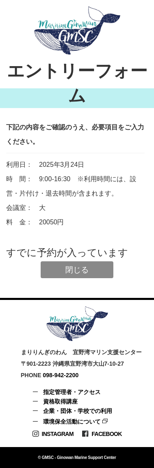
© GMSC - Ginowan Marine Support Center (77, 457)
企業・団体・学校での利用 (77, 411)
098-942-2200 (60, 375)
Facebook (102, 433)
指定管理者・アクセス (72, 392)
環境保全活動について (72, 421)
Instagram (53, 433)
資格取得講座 (60, 401)
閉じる (77, 269)
